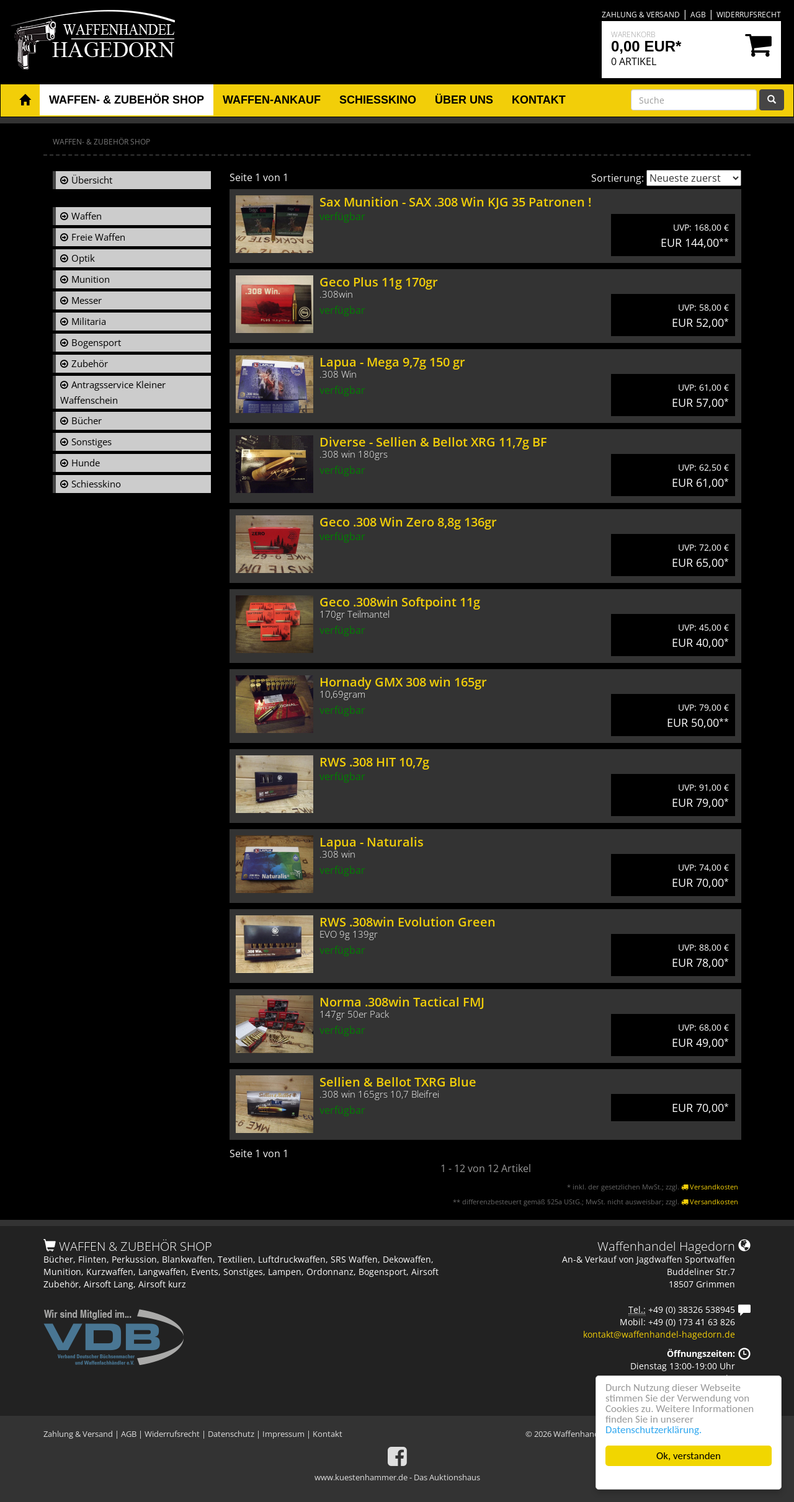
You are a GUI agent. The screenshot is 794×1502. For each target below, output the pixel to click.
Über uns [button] (464, 100)
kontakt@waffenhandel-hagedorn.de (659, 1334)
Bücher (86, 420)
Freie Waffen (98, 237)
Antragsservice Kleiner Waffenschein (113, 392)
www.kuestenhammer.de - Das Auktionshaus (397, 1477)
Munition (90, 279)
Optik (83, 258)
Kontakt (327, 1433)
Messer (86, 300)
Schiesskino (96, 484)
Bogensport (96, 342)
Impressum (283, 1433)
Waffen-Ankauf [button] (272, 100)
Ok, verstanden (689, 1455)
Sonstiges (91, 441)
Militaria (88, 321)
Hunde (85, 462)
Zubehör (89, 363)
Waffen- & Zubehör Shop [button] (126, 100)
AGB (698, 14)
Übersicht (91, 180)
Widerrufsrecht (748, 14)
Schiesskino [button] (377, 100)
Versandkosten (709, 1186)
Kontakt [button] (539, 100)
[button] (25, 100)
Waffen (86, 216)
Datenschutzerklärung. (654, 1429)
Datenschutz (231, 1433)
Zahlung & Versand (641, 14)
